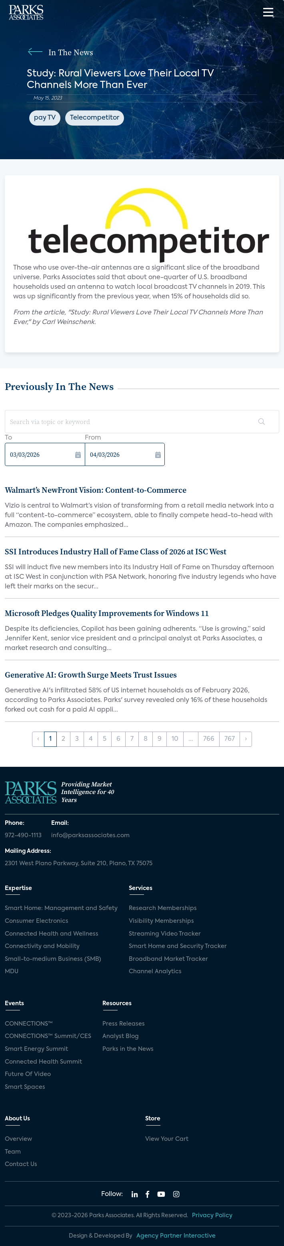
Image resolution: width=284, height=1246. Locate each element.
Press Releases (123, 1024)
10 (175, 739)
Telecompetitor (94, 118)
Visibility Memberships (161, 921)
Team (13, 1152)
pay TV (45, 118)
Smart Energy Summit (36, 1049)
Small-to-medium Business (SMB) (53, 959)
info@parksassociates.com (90, 835)
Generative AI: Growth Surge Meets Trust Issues (91, 674)
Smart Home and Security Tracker (178, 946)
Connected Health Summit (43, 1062)
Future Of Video (28, 1074)
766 (208, 739)
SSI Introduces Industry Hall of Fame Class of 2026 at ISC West (115, 551)
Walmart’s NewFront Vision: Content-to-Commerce (95, 490)
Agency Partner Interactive (176, 1236)
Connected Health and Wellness (51, 934)
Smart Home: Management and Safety (61, 908)
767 (229, 739)
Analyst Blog (120, 1036)
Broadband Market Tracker (168, 959)
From (93, 438)
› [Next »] (246, 739)
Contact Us (21, 1164)
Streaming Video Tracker (165, 934)
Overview (18, 1139)
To (8, 438)
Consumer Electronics (36, 921)
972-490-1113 (23, 835)
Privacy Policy (212, 1215)
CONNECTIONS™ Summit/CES (48, 1036)
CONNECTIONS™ (29, 1024)
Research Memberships (163, 908)
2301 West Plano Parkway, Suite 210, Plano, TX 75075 (78, 863)
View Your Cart (166, 1139)
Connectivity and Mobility (42, 946)
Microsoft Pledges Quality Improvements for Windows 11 (107, 613)
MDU (11, 971)
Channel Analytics (155, 971)
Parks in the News (128, 1049)
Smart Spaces (25, 1087)
